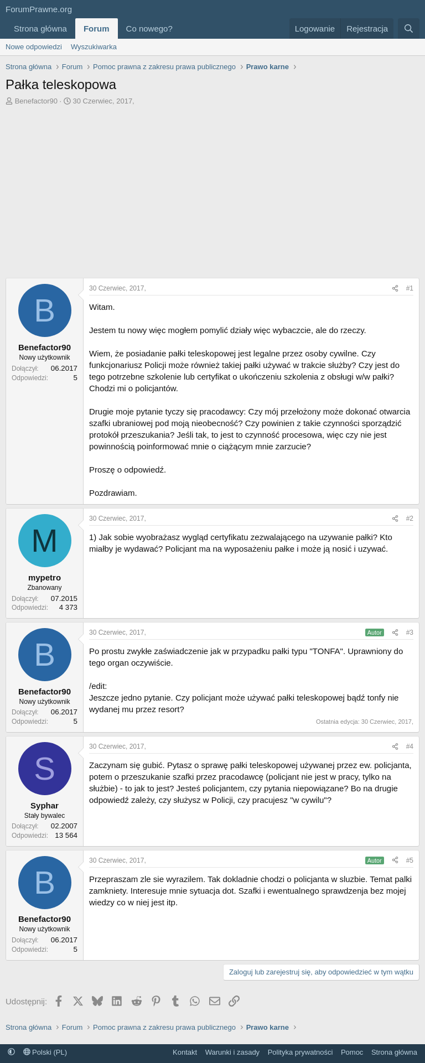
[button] (181, 28)
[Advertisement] (212, 189)
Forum (97, 28)
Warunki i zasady (232, 1052)
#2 (409, 518)
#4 (409, 746)
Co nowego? (149, 28)
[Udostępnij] (395, 288)
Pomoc (352, 1052)
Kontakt (185, 1052)
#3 (409, 632)
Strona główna (40, 28)
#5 (409, 860)
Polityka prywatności (300, 1052)
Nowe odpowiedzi (34, 47)
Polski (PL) (45, 1052)
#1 (409, 288)
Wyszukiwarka (94, 47)
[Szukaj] (408, 28)
